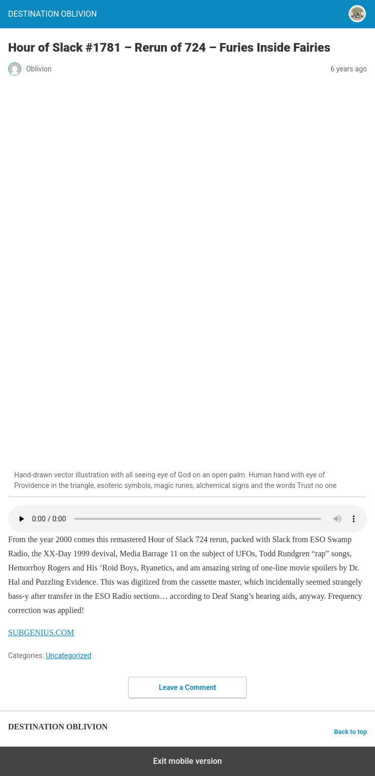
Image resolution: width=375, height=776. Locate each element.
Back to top (350, 732)
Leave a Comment (187, 687)
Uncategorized (68, 655)
